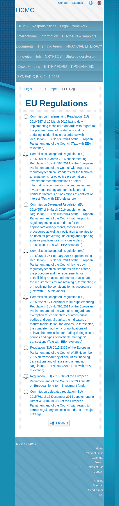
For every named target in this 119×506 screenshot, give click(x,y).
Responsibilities (44, 26)
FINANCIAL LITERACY (84, 46)
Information (49, 36)
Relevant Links (94, 453)
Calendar (97, 457)
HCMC (25, 10)
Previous (59, 423)
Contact (63, 2)
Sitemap (77, 2)
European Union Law (54, 89)
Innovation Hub (29, 56)
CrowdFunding (28, 66)
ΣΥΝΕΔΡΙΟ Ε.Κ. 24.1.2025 (38, 77)
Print (100, 494)
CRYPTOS (53, 56)
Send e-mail (95, 490)
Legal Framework (73, 26)
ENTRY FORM (55, 66)
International (27, 36)
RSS (100, 476)
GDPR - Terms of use (89, 467)
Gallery (98, 480)
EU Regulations (71, 89)
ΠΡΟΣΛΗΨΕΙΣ (82, 66)
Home (99, 448)
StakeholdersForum (81, 56)
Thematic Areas (49, 46)
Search (98, 462)
